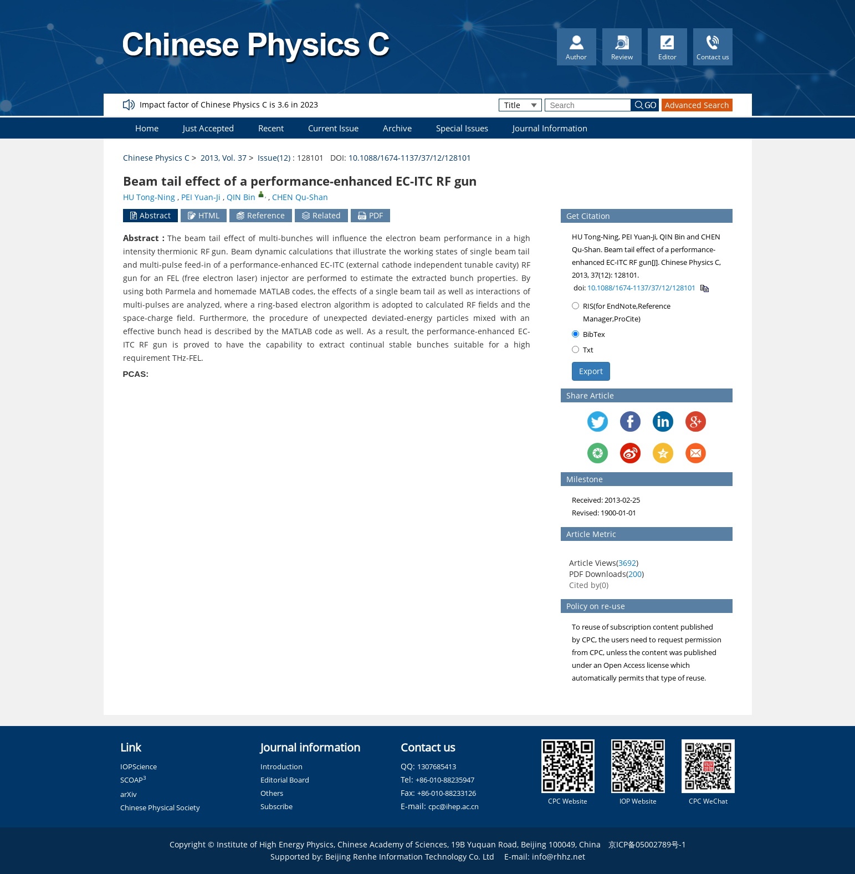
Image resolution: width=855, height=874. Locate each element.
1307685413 (436, 766)
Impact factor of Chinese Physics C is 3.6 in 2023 (229, 104)
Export (591, 371)
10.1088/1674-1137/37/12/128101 (410, 157)
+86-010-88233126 (446, 793)
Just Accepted (208, 128)
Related (321, 215)
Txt (582, 350)
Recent (271, 128)
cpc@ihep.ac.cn (453, 806)
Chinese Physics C (156, 157)
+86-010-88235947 (445, 780)
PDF (370, 215)
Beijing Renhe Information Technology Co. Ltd (409, 856)
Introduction (281, 766)
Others (271, 793)
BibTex (588, 334)
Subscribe (276, 806)
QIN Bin (241, 197)
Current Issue (333, 128)
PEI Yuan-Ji (201, 197)
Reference (261, 215)
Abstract (150, 215)
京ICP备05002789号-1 (647, 844)
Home (146, 128)
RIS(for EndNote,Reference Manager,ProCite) (621, 312)
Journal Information (550, 128)
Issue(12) (274, 157)
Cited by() (588, 585)
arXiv (128, 794)
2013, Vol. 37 (224, 157)
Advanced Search (697, 105)
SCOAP (133, 780)
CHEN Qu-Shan (300, 197)
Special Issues (462, 128)
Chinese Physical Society (160, 807)
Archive (397, 128)
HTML (203, 215)
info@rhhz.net (558, 856)
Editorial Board (284, 780)
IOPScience (138, 766)
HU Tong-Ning (149, 197)
